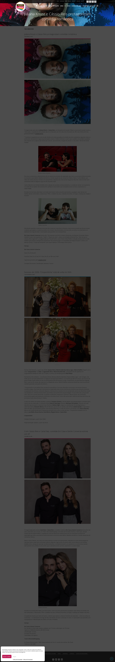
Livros (72, 4)
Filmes (57, 4)
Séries (67, 4)
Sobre (66, 1)
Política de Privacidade (17, 659)
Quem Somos (62, 1)
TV (69, 4)
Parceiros (78, 1)
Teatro (53, 4)
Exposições (62, 4)
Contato (82, 1)
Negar (14, 656)
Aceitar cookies (7, 656)
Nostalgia (93, 4)
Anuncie (69, 1)
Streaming (87, 4)
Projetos (74, 1)
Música (48, 4)
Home (58, 1)
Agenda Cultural (79, 4)
